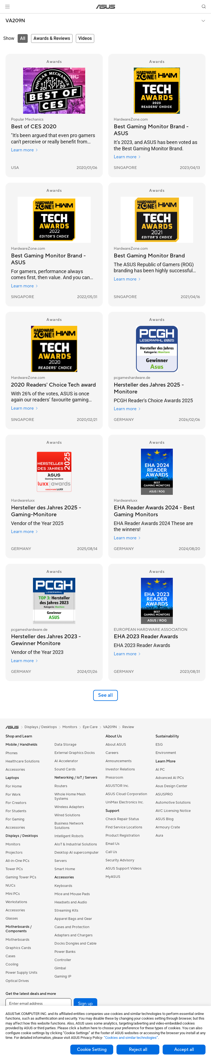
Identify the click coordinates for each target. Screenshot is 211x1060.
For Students (15, 811)
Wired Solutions (67, 815)
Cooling (11, 964)
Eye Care (90, 727)
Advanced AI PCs (170, 778)
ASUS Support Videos (123, 868)
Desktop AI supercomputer (76, 852)
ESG (159, 744)
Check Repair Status (122, 819)
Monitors (12, 844)
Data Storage (65, 744)
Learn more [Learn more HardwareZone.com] (127, 157)
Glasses (11, 918)
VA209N (15, 21)
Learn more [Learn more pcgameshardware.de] (127, 409)
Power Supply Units (21, 972)
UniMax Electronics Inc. (125, 802)
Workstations (16, 902)
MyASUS (113, 877)
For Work (13, 794)
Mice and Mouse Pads (72, 894)
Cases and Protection (71, 927)
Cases (10, 956)
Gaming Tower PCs (20, 877)
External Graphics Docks (74, 753)
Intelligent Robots (69, 836)
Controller (62, 960)
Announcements (119, 761)
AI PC (160, 769)
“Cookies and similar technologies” (131, 1038)
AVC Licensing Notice (173, 811)
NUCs (10, 885)
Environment (166, 753)
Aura (159, 835)
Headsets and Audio (70, 902)
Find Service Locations (124, 827)
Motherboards (17, 939)
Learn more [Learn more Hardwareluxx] (24, 531)
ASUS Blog (165, 819)
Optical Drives (17, 981)
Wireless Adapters (69, 807)
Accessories (15, 769)
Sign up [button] (85, 1003)
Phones (11, 753)
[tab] (23, 38)
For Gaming (14, 819)
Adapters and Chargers (73, 935)
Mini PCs (12, 894)
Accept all (184, 1049)
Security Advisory (120, 860)
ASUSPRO (164, 794)
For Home (13, 786)
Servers (60, 861)
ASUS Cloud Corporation (126, 794)
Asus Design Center (171, 786)
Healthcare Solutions (22, 761)
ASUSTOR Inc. (117, 786)
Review (128, 727)
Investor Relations (120, 769)
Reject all (138, 1049)
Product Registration (123, 835)
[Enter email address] (38, 1003)
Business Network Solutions (69, 825)
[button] (7, 6)
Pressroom (114, 777)
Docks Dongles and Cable (75, 943)
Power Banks (65, 952)
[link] (105, 7)
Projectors (14, 852)
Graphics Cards (18, 948)
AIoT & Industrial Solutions (75, 844)
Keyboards (63, 886)
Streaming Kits (66, 910)
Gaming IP (62, 976)
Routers (60, 786)
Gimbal (60, 968)
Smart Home (64, 869)
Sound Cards (65, 769)
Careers (112, 753)
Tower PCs (14, 869)
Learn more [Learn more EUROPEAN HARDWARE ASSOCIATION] (127, 654)
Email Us (113, 844)
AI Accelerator (66, 761)
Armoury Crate (168, 827)
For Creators (15, 803)
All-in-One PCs (17, 861)
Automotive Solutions (173, 802)
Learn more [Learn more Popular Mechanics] (24, 150)
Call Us (111, 852)
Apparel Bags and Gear (73, 919)
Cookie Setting (92, 1049)
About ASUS (116, 744)
